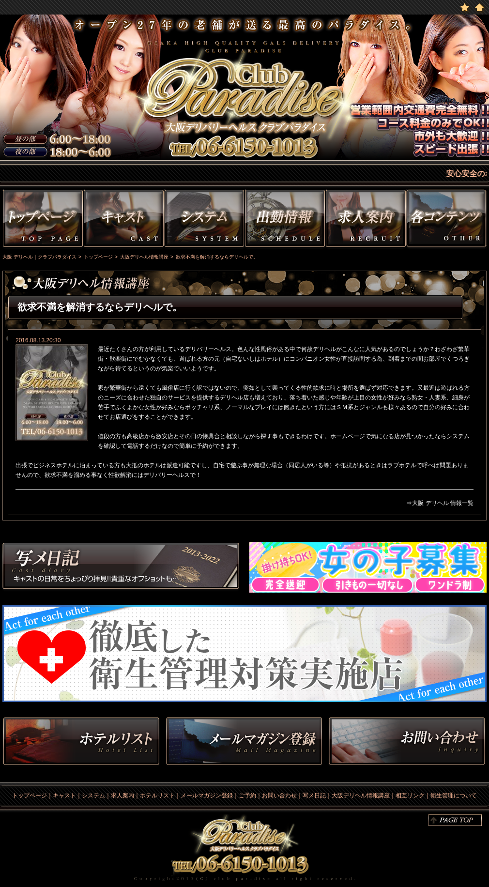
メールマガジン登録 (207, 795)
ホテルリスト (81, 742)
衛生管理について (453, 795)
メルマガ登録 (244, 742)
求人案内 (122, 795)
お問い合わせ (407, 742)
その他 (447, 220)
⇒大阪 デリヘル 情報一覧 (440, 503)
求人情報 (365, 220)
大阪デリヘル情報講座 (361, 795)
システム (204, 220)
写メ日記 (121, 567)
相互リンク (410, 795)
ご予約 (247, 795)
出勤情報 (284, 220)
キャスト (123, 220)
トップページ (41, 220)
